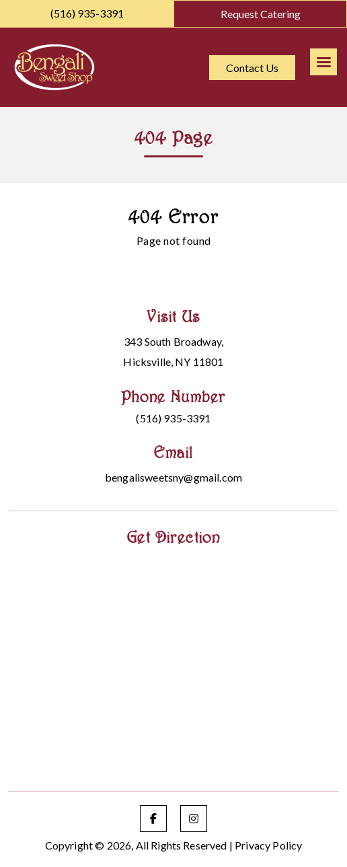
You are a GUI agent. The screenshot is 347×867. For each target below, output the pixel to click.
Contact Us (252, 67)
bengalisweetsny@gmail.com (173, 477)
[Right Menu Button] (323, 62)
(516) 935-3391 (87, 13)
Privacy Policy (268, 845)
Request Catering (261, 13)
